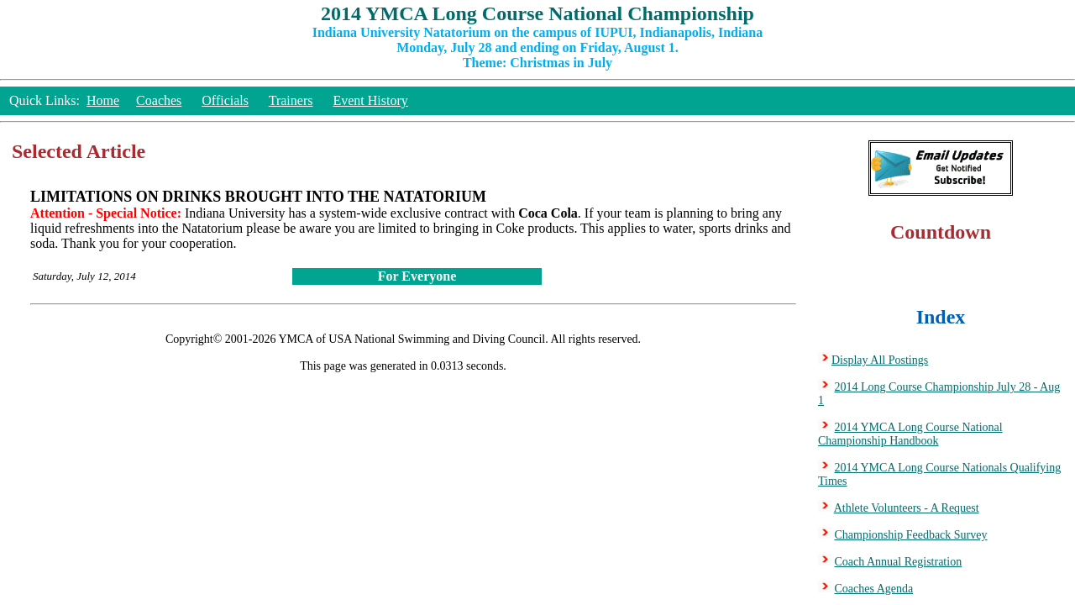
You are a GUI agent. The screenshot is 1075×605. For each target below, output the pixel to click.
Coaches (158, 100)
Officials (225, 100)
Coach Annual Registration (898, 561)
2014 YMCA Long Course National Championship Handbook (910, 434)
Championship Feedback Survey (911, 535)
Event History (370, 100)
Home (103, 100)
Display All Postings (879, 360)
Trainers (291, 100)
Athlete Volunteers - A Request (906, 508)
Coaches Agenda (874, 588)
